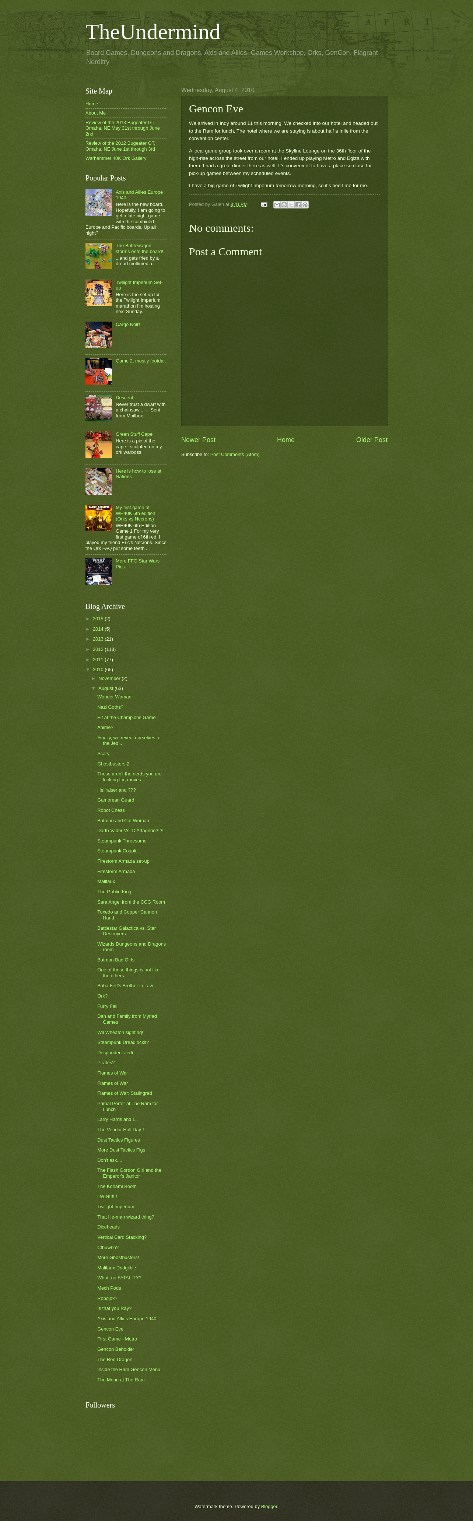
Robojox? (107, 1298)
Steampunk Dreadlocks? (123, 1042)
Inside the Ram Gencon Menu (128, 1369)
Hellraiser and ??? (116, 790)
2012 (99, 649)
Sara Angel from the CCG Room (131, 902)
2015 (99, 618)
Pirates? (106, 1062)
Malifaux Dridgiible (116, 1268)
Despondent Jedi (115, 1052)
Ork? (102, 996)
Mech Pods (109, 1288)
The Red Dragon (114, 1359)
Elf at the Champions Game (126, 717)
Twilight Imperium (115, 1206)
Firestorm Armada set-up (123, 861)
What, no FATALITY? (119, 1277)
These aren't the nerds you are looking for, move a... (129, 776)
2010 (99, 669)
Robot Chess (111, 810)
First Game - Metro (117, 1339)
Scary (103, 753)
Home (286, 440)
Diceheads (108, 1227)
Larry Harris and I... (117, 1119)
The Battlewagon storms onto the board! (139, 248)
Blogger (269, 1506)
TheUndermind (153, 32)
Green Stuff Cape (134, 434)
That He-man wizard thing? (125, 1217)
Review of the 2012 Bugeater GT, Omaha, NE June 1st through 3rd (120, 145)
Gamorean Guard (115, 800)
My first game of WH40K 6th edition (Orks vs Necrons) (135, 513)
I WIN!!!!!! (107, 1196)
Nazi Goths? (110, 707)
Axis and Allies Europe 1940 (126, 1318)
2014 (99, 629)
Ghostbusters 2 (113, 764)
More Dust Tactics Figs (121, 1150)
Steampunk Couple (117, 851)
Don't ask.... (109, 1160)
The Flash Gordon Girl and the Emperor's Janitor (129, 1172)
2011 (99, 659)
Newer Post (198, 440)
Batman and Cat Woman (123, 820)
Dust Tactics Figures (118, 1140)
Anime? (105, 727)
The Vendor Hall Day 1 (121, 1129)
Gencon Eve (110, 1329)
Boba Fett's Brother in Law (125, 985)
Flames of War (112, 1073)
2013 (99, 639)
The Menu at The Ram (121, 1379)
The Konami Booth (117, 1186)
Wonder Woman (114, 697)
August (106, 688)
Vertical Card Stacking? (122, 1237)
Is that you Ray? (114, 1308)
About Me (95, 113)
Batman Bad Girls (115, 960)
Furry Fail (107, 1006)
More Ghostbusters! (118, 1257)
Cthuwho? (108, 1247)
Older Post (372, 440)
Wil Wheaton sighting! (120, 1032)
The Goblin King (114, 891)
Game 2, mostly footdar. (141, 361)
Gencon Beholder (115, 1349)
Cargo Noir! (128, 324)
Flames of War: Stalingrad (124, 1093)
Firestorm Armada (116, 871)
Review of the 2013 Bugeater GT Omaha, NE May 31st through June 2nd (122, 128)
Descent (124, 397)
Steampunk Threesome (122, 841)
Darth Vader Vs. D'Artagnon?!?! (130, 830)
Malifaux (106, 881)
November (110, 678)
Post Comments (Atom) (235, 454)
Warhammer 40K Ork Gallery (116, 158)
